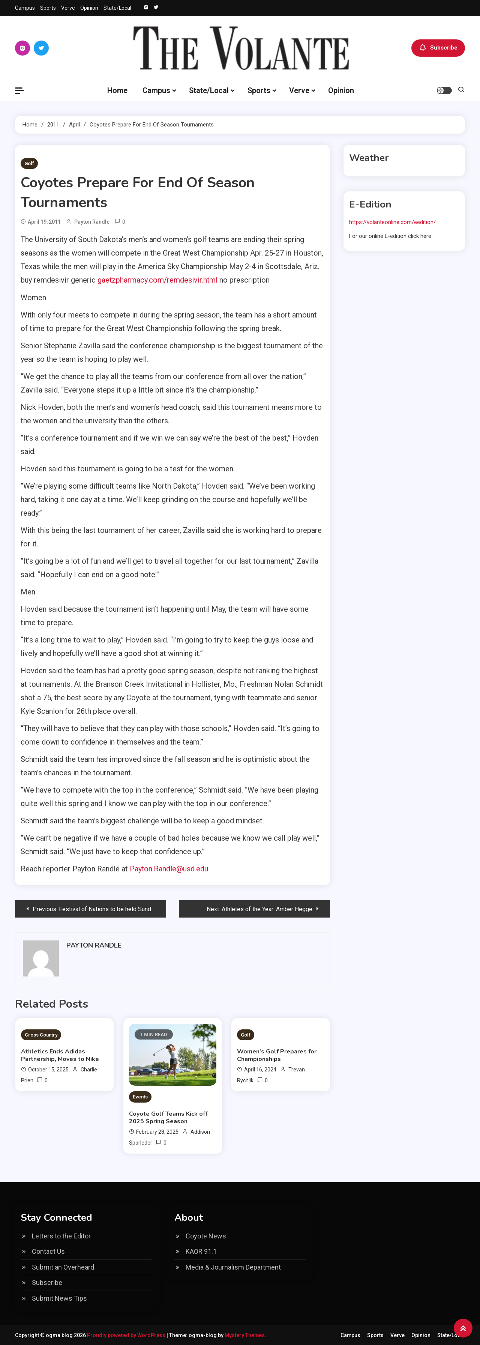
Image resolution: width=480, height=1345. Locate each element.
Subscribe (438, 48)
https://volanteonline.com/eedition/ (392, 222)
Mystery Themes (245, 1334)
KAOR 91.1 (201, 1251)
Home (117, 90)
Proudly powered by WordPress (126, 1334)
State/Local (117, 8)
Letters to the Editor (61, 1235)
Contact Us (48, 1251)
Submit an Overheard (63, 1266)
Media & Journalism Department (233, 1266)
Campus (25, 8)
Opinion (89, 8)
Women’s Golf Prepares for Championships (276, 1054)
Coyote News (206, 1235)
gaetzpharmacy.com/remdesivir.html (158, 279)
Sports (48, 8)
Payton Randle (92, 222)
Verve (68, 8)
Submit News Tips (59, 1297)
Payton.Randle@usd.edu (169, 868)
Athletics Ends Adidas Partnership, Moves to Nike (60, 1054)
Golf (29, 163)
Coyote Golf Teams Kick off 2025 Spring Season (168, 1116)
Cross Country (41, 1034)
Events (140, 1096)
